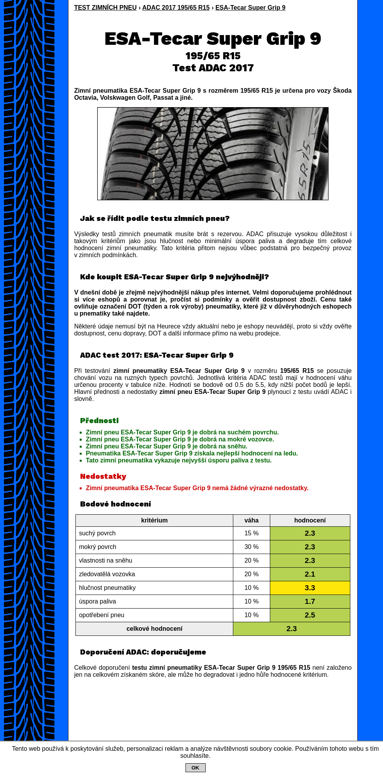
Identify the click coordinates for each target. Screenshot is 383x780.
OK (195, 768)
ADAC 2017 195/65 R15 (176, 7)
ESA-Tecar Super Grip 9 (250, 7)
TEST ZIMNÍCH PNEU (105, 7)
